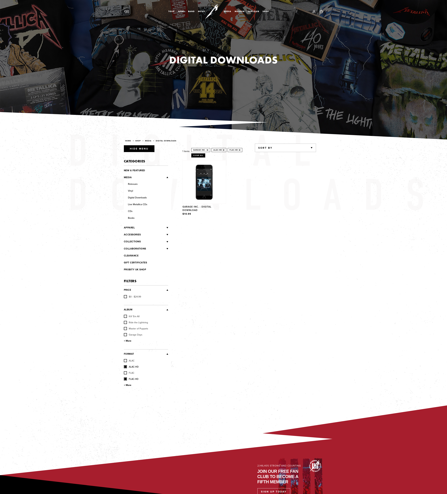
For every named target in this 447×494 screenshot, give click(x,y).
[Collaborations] (157, 249)
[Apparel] (151, 228)
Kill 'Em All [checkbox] (131, 316)
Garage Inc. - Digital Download (196, 208)
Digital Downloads (166, 140)
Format (129, 354)
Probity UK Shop (135, 269)
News (181, 11)
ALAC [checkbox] (129, 360)
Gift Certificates (135, 262)
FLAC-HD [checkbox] (131, 379)
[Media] (150, 177)
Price (127, 290)
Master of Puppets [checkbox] (136, 328)
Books (131, 218)
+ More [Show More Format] (127, 385)
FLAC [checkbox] (129, 373)
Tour (171, 11)
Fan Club (253, 11)
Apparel (129, 227)
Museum (240, 11)
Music (201, 11)
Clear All (198, 155)
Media (227, 11)
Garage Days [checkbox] (133, 334)
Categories (134, 161)
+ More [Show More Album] (127, 341)
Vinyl (130, 190)
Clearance (131, 255)
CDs (130, 211)
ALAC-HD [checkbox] (131, 366)
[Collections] (154, 241)
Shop (265, 11)
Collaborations (135, 248)
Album (128, 309)
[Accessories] (154, 234)
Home (128, 140)
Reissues (133, 184)
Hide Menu (139, 149)
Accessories (132, 234)
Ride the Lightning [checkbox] (136, 322)
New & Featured (134, 170)
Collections (132, 241)
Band (191, 11)
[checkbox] (132, 296)
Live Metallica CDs (137, 204)
